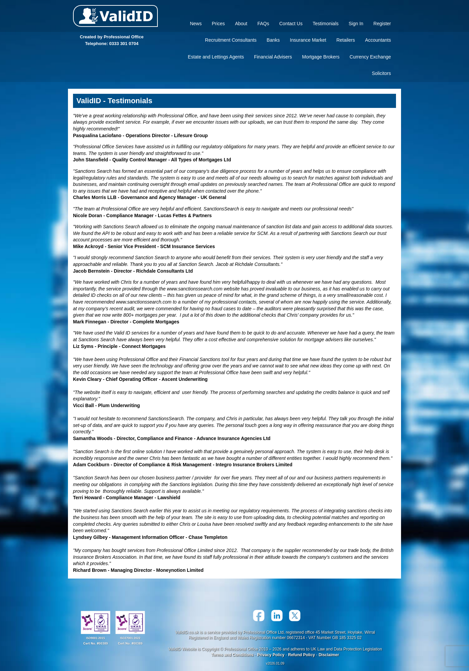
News (196, 23)
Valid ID (115, 16)
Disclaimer (329, 655)
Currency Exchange (370, 57)
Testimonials (325, 23)
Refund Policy (301, 655)
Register (382, 23)
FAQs (263, 23)
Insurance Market (308, 40)
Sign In (356, 23)
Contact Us (290, 23)
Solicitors (381, 73)
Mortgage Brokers (320, 57)
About (241, 23)
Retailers (345, 40)
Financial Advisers (273, 57)
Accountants (378, 40)
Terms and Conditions (232, 655)
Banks (273, 40)
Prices (218, 23)
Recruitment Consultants (230, 40)
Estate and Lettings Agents (216, 57)
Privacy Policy (270, 655)
